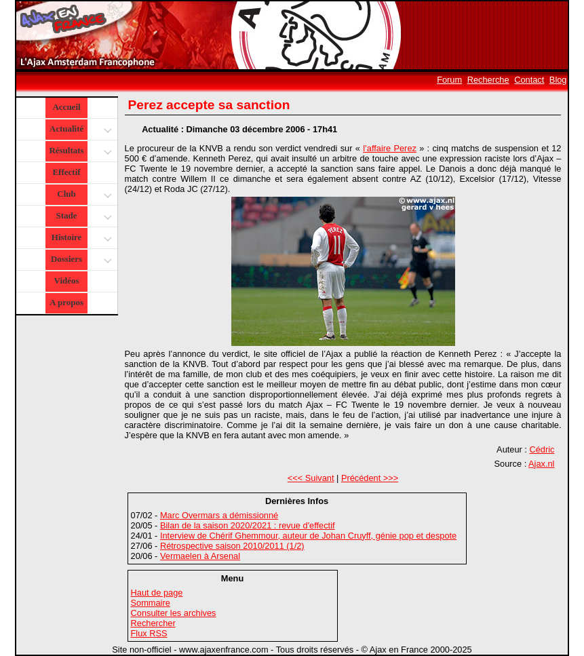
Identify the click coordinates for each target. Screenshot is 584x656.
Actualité (80, 129)
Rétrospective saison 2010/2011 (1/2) (232, 546)
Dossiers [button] (80, 260)
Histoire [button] (80, 238)
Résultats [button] (78, 151)
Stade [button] (82, 216)
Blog (558, 80)
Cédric (541, 449)
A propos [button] (66, 302)
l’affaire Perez (389, 148)
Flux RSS (149, 633)
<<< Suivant (311, 478)
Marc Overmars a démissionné (219, 515)
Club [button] (82, 195)
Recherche (488, 80)
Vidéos (66, 280)
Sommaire (150, 603)
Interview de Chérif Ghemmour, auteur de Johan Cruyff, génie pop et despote (308, 535)
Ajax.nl (541, 464)
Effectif (66, 172)
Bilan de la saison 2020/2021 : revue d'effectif (247, 525)
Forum (449, 80)
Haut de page (157, 592)
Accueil (66, 107)
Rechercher (153, 623)
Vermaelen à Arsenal (200, 556)
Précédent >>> (369, 478)
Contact (529, 80)
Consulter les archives (173, 613)
